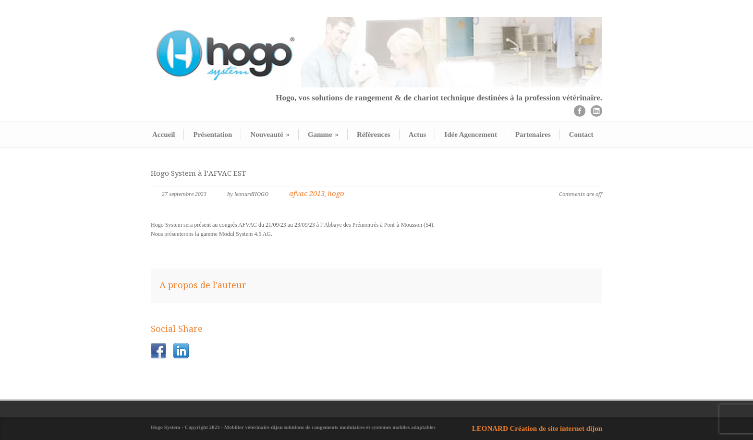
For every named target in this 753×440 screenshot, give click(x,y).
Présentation (212, 134)
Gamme (323, 134)
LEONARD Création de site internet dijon (537, 428)
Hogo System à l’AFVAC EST (198, 173)
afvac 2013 (307, 193)
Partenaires (533, 134)
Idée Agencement (470, 134)
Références (373, 134)
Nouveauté (270, 134)
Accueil (163, 134)
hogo (336, 193)
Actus (417, 134)
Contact (581, 134)
